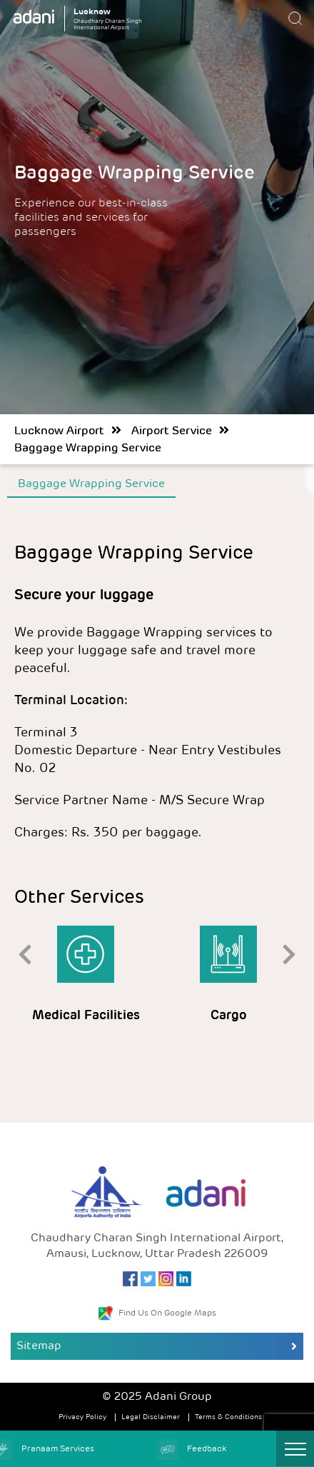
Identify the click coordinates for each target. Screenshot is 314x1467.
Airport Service (171, 431)
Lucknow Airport (59, 431)
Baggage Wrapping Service (87, 448)
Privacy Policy (82, 1417)
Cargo (229, 1016)
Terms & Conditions (228, 1417)
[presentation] (25, 953)
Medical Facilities (86, 1016)
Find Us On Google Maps (157, 1313)
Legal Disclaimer (150, 1417)
